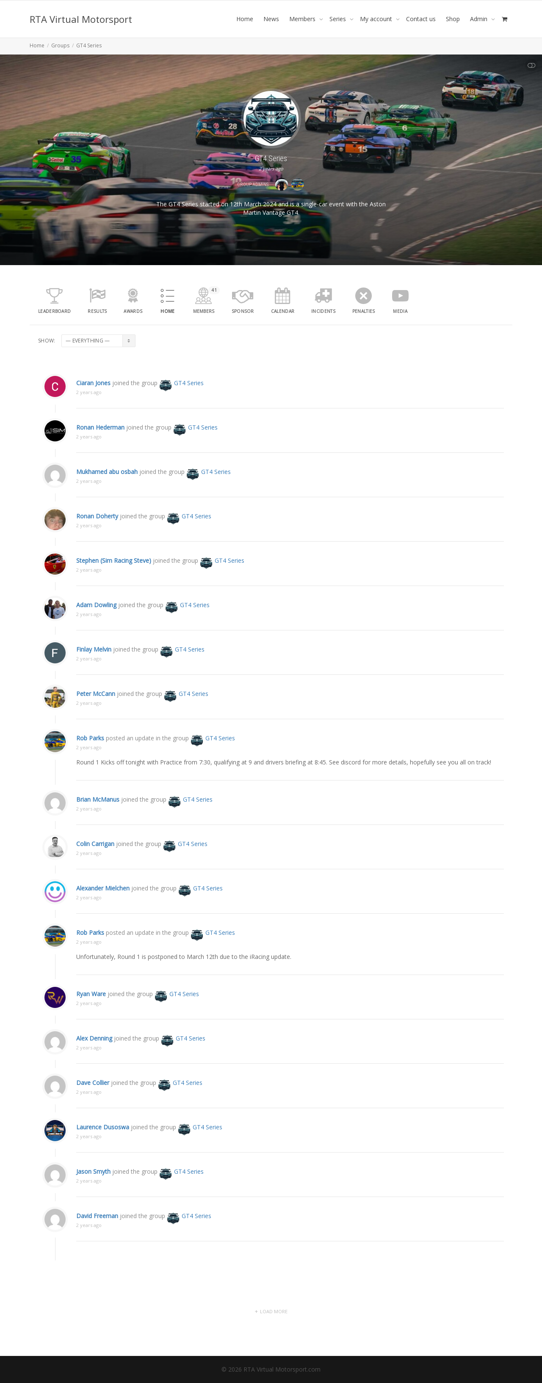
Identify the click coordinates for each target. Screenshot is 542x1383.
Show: (46, 340)
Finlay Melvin (93, 664)
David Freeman (97, 1231)
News (271, 19)
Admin (479, 19)
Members (303, 19)
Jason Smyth (93, 1186)
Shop (453, 19)
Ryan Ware (91, 1009)
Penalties (363, 311)
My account (377, 19)
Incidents (323, 311)
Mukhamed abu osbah (107, 486)
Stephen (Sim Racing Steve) (113, 575)
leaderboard (54, 311)
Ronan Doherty (97, 531)
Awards (133, 311)
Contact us (421, 19)
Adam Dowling (96, 620)
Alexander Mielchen (103, 903)
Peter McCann (95, 708)
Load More (274, 1311)
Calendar (282, 311)
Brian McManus (97, 814)
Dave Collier (92, 1097)
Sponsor (243, 311)
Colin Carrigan (95, 858)
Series (338, 19)
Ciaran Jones (93, 398)
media (400, 311)
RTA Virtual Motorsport (81, 19)
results (97, 311)
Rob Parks (90, 758)
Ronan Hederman (100, 442)
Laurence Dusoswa (102, 1142)
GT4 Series (181, 398)
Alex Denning (94, 1053)
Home (244, 19)
